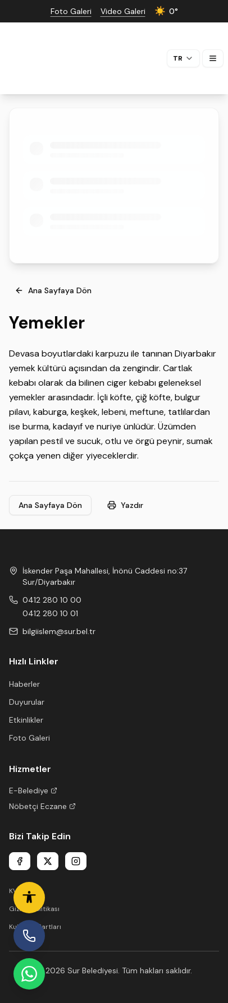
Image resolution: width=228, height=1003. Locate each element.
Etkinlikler (26, 720)
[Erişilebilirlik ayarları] (29, 897)
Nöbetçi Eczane (42, 806)
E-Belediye (33, 790)
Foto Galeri (29, 738)
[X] (47, 861)
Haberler (24, 684)
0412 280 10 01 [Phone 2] (50, 613)
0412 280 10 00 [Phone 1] (51, 600)
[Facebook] (19, 861)
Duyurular (26, 702)
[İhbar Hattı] (29, 935)
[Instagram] (75, 861)
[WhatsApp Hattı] (29, 974)
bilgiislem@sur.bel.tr (58, 631)
